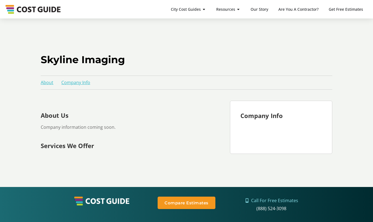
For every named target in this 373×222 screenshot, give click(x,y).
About (47, 82)
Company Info (75, 82)
